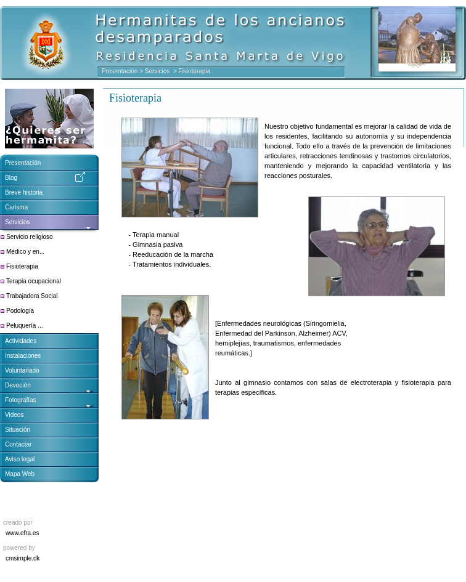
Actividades (20, 340)
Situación (17, 429)
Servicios (158, 71)
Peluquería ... (24, 325)
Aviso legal (20, 459)
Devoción (18, 385)
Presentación (119, 71)
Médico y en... (25, 251)
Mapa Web (20, 474)
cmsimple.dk (23, 558)
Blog (11, 177)
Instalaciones (23, 355)
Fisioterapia (22, 266)
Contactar (18, 444)
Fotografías (20, 400)
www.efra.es (22, 533)
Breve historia (24, 192)
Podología (20, 310)
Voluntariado (22, 370)
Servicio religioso (29, 236)
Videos (14, 414)
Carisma (16, 207)
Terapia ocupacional (33, 281)
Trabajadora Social (32, 296)
